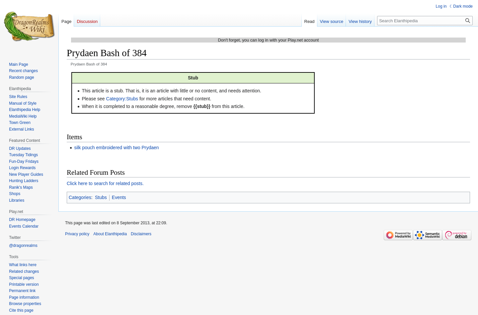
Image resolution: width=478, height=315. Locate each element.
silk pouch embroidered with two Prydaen (116, 147)
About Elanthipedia (110, 234)
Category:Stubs (122, 98)
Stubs (101, 197)
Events (119, 197)
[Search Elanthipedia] (425, 20)
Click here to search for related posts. (105, 183)
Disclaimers (141, 234)
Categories (80, 197)
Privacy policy (77, 234)
